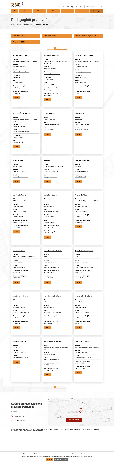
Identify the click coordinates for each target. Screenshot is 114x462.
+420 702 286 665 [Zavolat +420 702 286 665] (80, 84)
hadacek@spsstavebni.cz (51, 284)
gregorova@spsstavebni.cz (83, 73)
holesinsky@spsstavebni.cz (21, 333)
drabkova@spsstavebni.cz (20, 224)
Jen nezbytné (57, 459)
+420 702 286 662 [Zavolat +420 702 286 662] (18, 84)
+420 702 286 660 (19, 444)
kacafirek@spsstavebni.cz (20, 383)
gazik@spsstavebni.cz (19, 284)
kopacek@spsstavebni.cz (51, 129)
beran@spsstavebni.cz (82, 135)
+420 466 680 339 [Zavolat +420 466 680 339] (80, 78)
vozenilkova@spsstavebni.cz (52, 333)
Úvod (12, 24)
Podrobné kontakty (28, 24)
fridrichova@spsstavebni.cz (21, 73)
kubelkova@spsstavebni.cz (83, 383)
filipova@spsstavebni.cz (82, 224)
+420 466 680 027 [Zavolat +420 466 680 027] (18, 78)
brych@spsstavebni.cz (50, 186)
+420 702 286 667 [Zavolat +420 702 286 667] (49, 235)
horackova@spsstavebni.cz (83, 333)
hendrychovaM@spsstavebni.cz (84, 284)
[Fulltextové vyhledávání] (85, 6)
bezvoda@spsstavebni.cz (20, 186)
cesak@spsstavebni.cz (82, 181)
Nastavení (65, 459)
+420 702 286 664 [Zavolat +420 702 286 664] (49, 135)
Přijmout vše (49, 459)
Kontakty (18, 24)
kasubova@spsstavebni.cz (52, 385)
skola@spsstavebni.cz (20, 449)
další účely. (88, 453)
